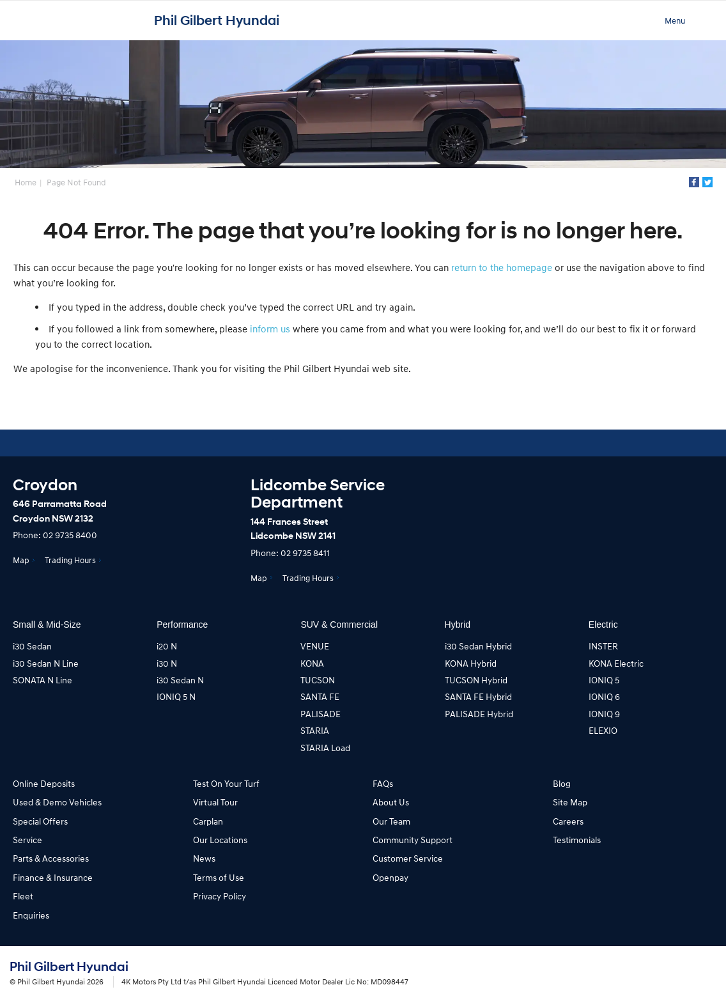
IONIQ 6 (604, 696)
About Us (391, 801)
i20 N (167, 645)
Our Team (391, 821)
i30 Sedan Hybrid (478, 645)
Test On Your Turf (226, 783)
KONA (312, 663)
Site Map (570, 801)
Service (27, 839)
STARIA (314, 730)
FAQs (383, 783)
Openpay (390, 877)
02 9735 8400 (70, 534)
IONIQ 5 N (176, 696)
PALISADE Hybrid (479, 713)
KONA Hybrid (471, 663)
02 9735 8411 (305, 552)
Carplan (208, 821)
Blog (562, 783)
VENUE (314, 645)
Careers (568, 821)
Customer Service (408, 858)
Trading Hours (70, 560)
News (204, 858)
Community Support (412, 839)
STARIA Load (325, 747)
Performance (182, 624)
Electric (603, 624)
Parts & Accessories (51, 858)
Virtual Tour (215, 801)
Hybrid (457, 624)
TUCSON (317, 679)
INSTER (603, 645)
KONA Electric (616, 663)
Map (21, 560)
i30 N (167, 663)
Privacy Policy (219, 895)
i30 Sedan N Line (46, 663)
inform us (270, 328)
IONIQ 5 (604, 679)
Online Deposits (44, 783)
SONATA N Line (42, 679)
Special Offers (40, 821)
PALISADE (320, 713)
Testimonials (577, 839)
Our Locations (220, 839)
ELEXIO (603, 730)
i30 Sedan (32, 645)
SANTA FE (319, 696)
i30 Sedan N (180, 679)
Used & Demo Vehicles (57, 801)
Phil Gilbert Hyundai (216, 20)
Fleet (23, 895)
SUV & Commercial (339, 624)
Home (25, 182)
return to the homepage (501, 267)
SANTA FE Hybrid (478, 696)
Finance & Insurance (53, 877)
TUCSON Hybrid (476, 679)
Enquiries (31, 915)
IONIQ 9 (604, 713)
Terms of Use (218, 877)
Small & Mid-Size (47, 624)
